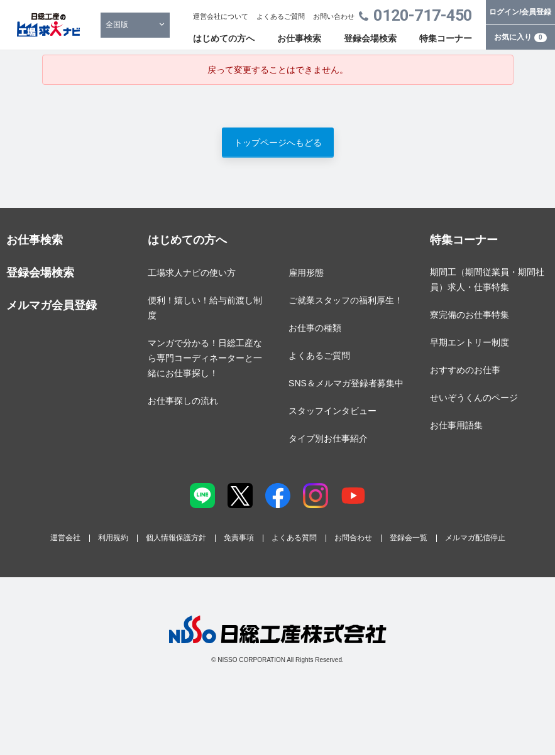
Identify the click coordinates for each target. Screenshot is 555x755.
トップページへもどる (278, 143)
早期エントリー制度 (469, 342)
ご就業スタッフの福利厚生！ (345, 300)
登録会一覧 (408, 537)
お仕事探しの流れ (183, 401)
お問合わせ (353, 537)
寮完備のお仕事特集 (469, 315)
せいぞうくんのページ (474, 398)
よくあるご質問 (280, 16)
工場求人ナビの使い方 (192, 273)
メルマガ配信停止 (475, 537)
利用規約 (113, 537)
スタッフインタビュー (332, 411)
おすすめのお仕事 (465, 370)
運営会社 (65, 537)
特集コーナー (445, 38)
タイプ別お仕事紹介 (328, 438)
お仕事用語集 (456, 425)
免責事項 (239, 537)
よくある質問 (294, 537)
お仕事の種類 (314, 328)
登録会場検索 (370, 38)
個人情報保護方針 (176, 537)
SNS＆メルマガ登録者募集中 (346, 383)
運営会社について (220, 16)
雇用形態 (306, 273)
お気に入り (520, 37)
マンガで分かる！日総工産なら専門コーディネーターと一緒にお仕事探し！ (205, 358)
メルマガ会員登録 (51, 305)
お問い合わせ (333, 16)
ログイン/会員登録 (520, 12)
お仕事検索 (299, 38)
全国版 (117, 24)
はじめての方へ (224, 38)
